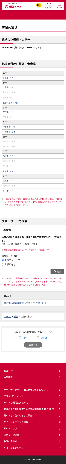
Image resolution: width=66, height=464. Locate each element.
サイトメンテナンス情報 (32, 422)
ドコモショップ (12, 260)
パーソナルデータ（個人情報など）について (26, 389)
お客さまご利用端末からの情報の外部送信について (29, 409)
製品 (6, 296)
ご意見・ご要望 (11, 435)
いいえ (44, 337)
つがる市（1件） (10, 127)
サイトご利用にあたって (16, 402)
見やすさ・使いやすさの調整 (18, 415)
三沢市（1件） (9, 181)
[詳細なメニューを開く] (59, 6)
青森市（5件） (9, 78)
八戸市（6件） (9, 156)
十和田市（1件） (10, 132)
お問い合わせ (10, 441)
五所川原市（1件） (11, 103)
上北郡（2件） (9, 87)
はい (25, 337)
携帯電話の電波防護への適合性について (24, 303)
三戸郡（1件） (9, 112)
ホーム (7, 316)
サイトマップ (10, 428)
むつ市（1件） (9, 191)
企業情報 (8, 377)
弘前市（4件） (9, 171)
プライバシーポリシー (15, 396)
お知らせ (8, 371)
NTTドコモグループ (32, 448)
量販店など (10, 264)
